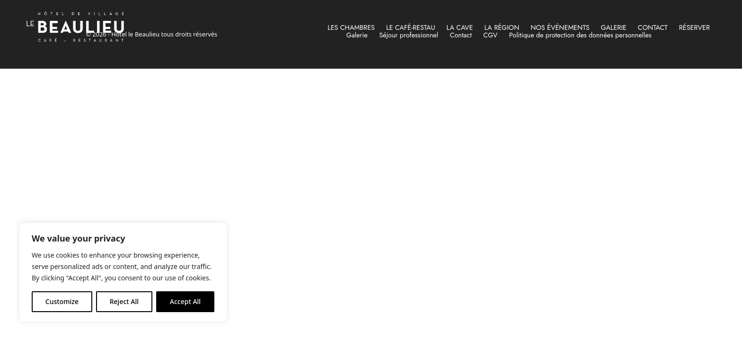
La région (501, 27)
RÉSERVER (694, 27)
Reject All (124, 301)
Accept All (185, 301)
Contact (653, 27)
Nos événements (559, 27)
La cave (460, 27)
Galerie (614, 27)
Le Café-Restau (410, 27)
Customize (62, 301)
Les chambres (351, 27)
